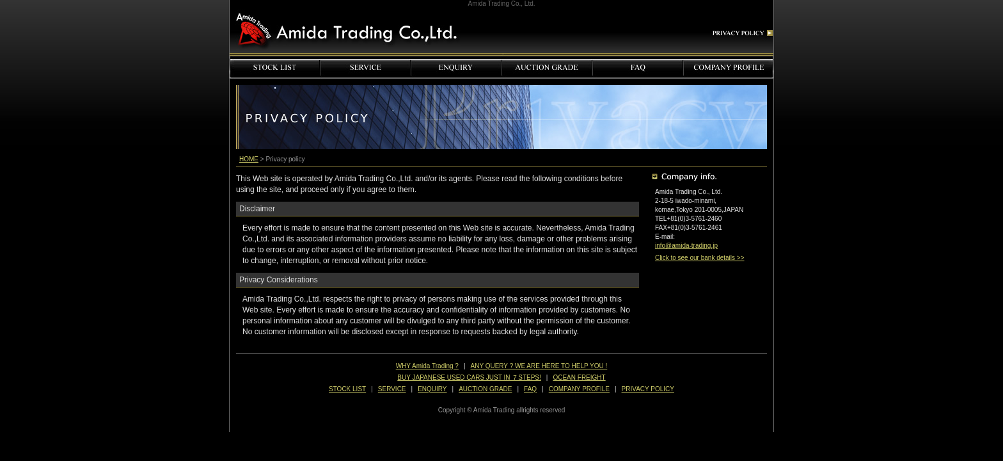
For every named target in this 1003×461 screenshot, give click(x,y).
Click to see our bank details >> (700, 257)
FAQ (530, 388)
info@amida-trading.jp (686, 245)
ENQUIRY (432, 388)
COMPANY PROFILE (579, 388)
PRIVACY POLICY (648, 388)
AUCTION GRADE (485, 388)
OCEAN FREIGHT (579, 377)
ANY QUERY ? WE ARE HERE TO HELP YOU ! (539, 365)
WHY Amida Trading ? (427, 365)
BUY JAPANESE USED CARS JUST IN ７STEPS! (469, 377)
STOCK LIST (347, 388)
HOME (248, 159)
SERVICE (392, 388)
